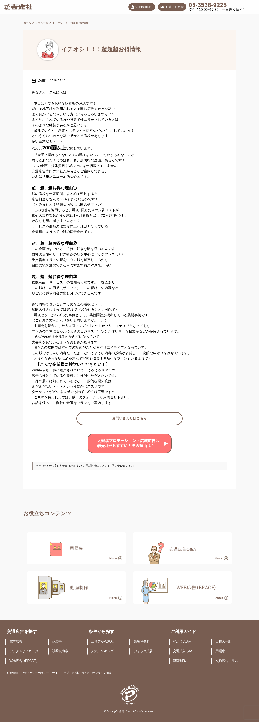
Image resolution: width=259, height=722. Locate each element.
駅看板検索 (60, 651)
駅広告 (57, 642)
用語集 (220, 651)
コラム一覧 (41, 23)
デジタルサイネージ (23, 651)
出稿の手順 (223, 642)
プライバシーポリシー (35, 673)
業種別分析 (142, 642)
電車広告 (15, 642)
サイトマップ (60, 673)
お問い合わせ (172, 7)
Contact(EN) (142, 7)
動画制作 (179, 661)
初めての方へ (182, 642)
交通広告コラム (226, 661)
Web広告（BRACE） (24, 661)
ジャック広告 (143, 651)
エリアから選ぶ (102, 642)
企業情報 (12, 673)
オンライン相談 (101, 673)
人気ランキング (102, 651)
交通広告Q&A (182, 651)
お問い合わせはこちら (129, 418)
